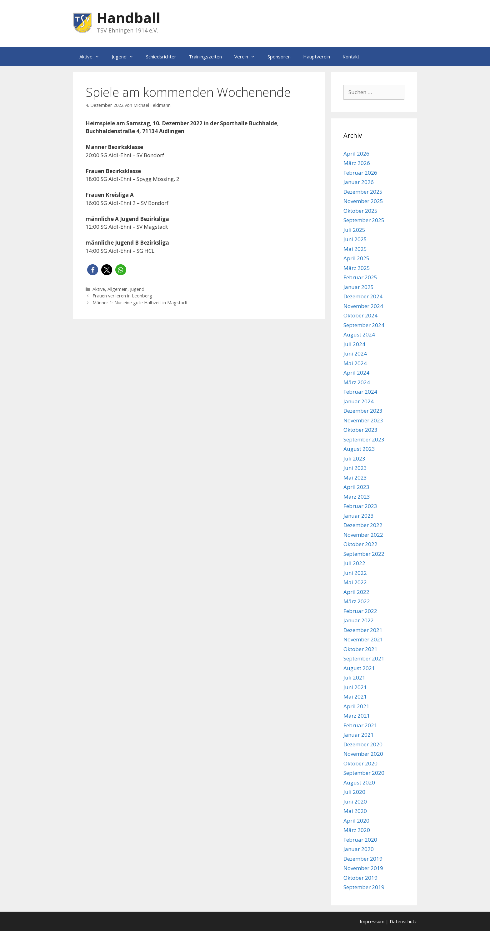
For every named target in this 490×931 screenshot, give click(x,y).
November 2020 (363, 753)
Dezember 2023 (362, 410)
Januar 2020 (358, 849)
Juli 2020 (354, 791)
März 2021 (356, 715)
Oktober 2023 (360, 429)
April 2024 (356, 372)
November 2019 (363, 868)
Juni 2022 (355, 572)
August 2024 (359, 334)
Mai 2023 (355, 477)
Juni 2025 (355, 239)
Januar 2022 (358, 620)
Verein (247, 56)
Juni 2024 (355, 353)
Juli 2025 (354, 229)
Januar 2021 (358, 734)
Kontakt (350, 56)
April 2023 (356, 486)
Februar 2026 (360, 172)
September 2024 (363, 325)
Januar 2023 (358, 515)
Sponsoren (279, 56)
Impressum (372, 921)
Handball (128, 17)
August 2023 (359, 448)
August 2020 (359, 782)
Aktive (92, 56)
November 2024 (363, 306)
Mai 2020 (355, 810)
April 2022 (356, 591)
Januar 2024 (358, 401)
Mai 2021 (355, 696)
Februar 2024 (360, 391)
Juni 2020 (355, 801)
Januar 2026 (358, 182)
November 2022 (363, 534)
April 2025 (356, 258)
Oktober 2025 (360, 210)
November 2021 (363, 639)
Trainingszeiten (205, 56)
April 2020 (356, 820)
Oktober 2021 (360, 649)
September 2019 (363, 887)
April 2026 (356, 153)
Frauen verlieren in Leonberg (122, 296)
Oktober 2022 (360, 544)
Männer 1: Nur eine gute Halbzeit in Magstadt (140, 303)
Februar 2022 (360, 611)
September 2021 (363, 658)
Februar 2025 (360, 277)
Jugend (126, 56)
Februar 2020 (360, 839)
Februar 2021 (360, 725)
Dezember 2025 (362, 191)
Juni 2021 (355, 687)
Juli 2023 (354, 458)
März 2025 (356, 267)
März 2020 (356, 830)
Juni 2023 (355, 467)
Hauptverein (316, 56)
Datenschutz (403, 921)
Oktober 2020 (360, 763)
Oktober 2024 (360, 315)
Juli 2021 (354, 677)
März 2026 (356, 163)
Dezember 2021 (362, 630)
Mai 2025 (355, 248)
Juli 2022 (354, 563)
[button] (92, 269)
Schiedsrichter (161, 56)
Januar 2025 (358, 287)
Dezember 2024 (362, 296)
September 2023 (363, 439)
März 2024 (356, 382)
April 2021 (356, 706)
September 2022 (363, 553)
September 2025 (363, 220)
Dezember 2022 (362, 525)
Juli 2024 (354, 344)
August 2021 (359, 668)
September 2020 (363, 772)
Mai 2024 (355, 363)
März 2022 (356, 601)
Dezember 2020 (362, 744)
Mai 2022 (355, 582)
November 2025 (363, 201)
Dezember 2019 (362, 858)
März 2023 (356, 496)
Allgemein (118, 289)
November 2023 (363, 420)
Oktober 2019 (360, 877)
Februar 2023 (360, 506)
